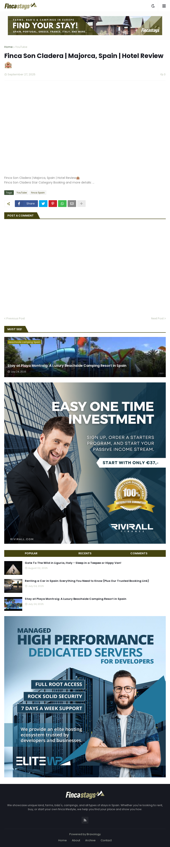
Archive (90, 840)
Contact (106, 840)
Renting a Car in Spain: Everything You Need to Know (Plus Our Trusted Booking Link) (87, 581)
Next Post (157, 318)
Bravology (94, 834)
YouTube (21, 47)
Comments (139, 553)
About (76, 840)
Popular (31, 553)
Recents (85, 553)
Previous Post (15, 318)
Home (8, 47)
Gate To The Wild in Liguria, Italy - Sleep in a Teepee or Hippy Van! (73, 563)
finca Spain (38, 192)
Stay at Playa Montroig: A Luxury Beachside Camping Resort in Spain (66, 365)
